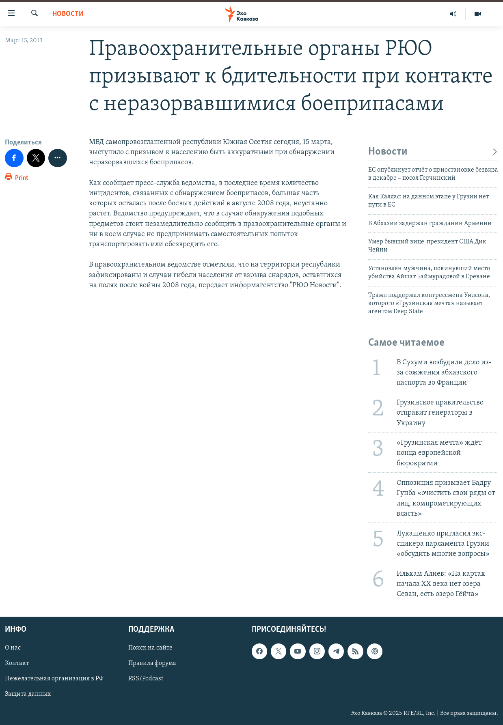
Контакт (17, 663)
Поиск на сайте (150, 648)
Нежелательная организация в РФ (54, 679)
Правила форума (152, 663)
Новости (68, 14)
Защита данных (28, 694)
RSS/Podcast (145, 679)
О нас (13, 648)
